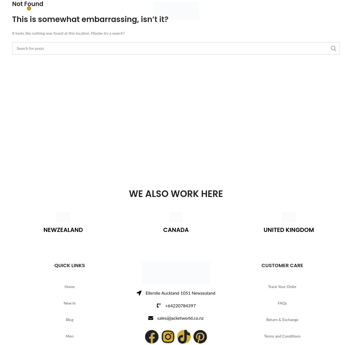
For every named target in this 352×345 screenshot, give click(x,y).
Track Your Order (282, 286)
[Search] (14, 12)
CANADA (176, 230)
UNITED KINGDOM (289, 230)
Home (70, 286)
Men (69, 336)
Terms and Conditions (282, 336)
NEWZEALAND (63, 230)
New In (70, 303)
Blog (69, 319)
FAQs (282, 303)
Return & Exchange (282, 319)
